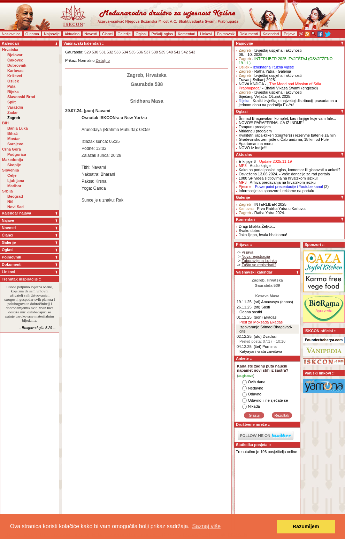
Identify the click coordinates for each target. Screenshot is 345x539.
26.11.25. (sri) (248, 307)
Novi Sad (15, 207)
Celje (11, 175)
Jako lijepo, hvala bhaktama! (263, 235)
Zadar (12, 112)
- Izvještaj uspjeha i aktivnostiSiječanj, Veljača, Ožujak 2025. (270, 94)
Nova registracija (256, 256)
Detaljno (102, 60)
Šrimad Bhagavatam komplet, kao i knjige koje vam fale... (287, 118)
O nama (32, 34)
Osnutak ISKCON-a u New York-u (114, 117)
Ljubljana (15, 181)
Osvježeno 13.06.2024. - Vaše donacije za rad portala (284, 174)
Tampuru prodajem (255, 127)
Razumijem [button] (306, 526)
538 (155, 52)
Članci (107, 34)
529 (87, 52)
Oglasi (141, 34)
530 (95, 52)
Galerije (124, 34)
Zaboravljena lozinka (259, 260)
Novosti (90, 34)
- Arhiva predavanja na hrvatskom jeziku (277, 182)
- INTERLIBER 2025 (262, 204)
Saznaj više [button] (206, 526)
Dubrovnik (16, 65)
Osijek (13, 81)
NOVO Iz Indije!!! (253, 148)
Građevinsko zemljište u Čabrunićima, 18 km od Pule (284, 139)
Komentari (186, 34)
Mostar (13, 139)
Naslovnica (11, 34)
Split (11, 102)
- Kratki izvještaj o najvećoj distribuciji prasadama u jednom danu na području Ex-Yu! (288, 103)
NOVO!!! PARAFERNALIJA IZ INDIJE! (271, 123)
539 (162, 52)
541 (177, 52)
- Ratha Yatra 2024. (262, 213)
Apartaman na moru (256, 143)
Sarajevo (15, 144)
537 (147, 52)
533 (117, 52)
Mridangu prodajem (255, 131)
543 (192, 52)
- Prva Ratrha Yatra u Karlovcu (273, 208)
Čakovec (15, 60)
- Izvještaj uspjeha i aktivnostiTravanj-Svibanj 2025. (270, 77)
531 (102, 52)
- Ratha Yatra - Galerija (265, 71)
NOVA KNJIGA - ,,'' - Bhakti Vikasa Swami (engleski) (280, 86)
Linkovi (206, 34)
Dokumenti (248, 34)
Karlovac (15, 70)
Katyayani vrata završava (260, 351)
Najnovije (52, 34)
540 (170, 52)
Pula (11, 86)
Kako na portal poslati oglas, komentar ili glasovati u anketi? (289, 170)
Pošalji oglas (162, 34)
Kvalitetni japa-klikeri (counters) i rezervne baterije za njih (287, 135)
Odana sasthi (250, 312)
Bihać (12, 133)
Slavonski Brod (21, 97)
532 (110, 52)
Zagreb (13, 118)
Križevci (14, 76)
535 (132, 52)
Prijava (290, 34)
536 (140, 52)
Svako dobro (249, 230)
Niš (10, 201)
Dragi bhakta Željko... (257, 226)
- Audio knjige (255, 165)
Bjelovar (14, 55)
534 (125, 52)
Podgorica (16, 154)
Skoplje (14, 165)
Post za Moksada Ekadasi (261, 322)
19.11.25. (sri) (248, 302)
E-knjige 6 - (265, 161)
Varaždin (15, 107)
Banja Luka (17, 128)
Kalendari (271, 34)
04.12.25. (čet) (249, 346)
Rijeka (12, 91)
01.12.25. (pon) (250, 317)
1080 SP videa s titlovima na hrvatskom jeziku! (278, 178)
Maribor (14, 186)
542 (185, 52)
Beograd (15, 196)
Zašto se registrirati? (259, 265)
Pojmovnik (226, 34)
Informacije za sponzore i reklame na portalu (276, 191)
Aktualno (71, 34)
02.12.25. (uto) (249, 336)
